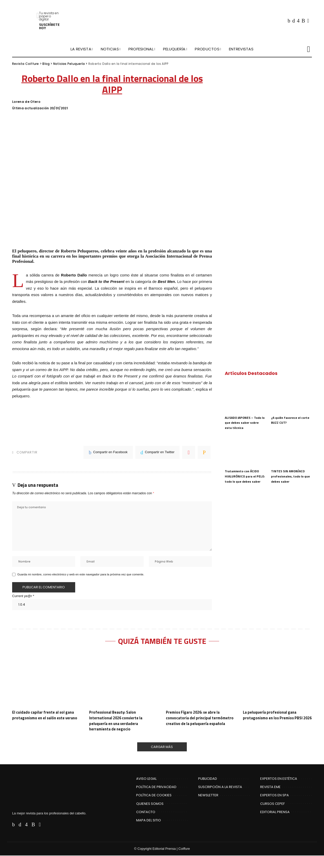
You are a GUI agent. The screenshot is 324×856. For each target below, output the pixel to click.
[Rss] (303, 20)
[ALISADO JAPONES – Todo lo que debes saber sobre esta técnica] (245, 397)
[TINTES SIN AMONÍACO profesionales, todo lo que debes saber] (291, 451)
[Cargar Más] (162, 747)
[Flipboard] (308, 20)
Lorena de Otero (26, 101)
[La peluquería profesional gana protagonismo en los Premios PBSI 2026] (277, 680)
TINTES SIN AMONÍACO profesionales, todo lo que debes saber (290, 476)
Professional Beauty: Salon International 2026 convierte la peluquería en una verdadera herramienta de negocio (116, 721)
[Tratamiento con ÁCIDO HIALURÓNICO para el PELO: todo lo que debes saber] (245, 451)
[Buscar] (308, 49)
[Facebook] (289, 20)
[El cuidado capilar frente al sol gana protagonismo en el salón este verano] (46, 680)
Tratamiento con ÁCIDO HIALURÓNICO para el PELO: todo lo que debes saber (245, 476)
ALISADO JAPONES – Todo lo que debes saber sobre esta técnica (245, 422)
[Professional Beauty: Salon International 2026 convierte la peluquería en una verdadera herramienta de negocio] (123, 680)
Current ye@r (23, 596)
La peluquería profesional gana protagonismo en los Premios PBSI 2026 (273, 718)
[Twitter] (293, 20)
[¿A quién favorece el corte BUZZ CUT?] (291, 397)
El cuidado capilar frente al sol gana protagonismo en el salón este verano (46, 715)
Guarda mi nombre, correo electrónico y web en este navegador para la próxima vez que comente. (80, 574)
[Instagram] (298, 20)
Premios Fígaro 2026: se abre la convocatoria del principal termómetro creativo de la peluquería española (200, 718)
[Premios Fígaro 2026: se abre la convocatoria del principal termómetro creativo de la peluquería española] (200, 680)
